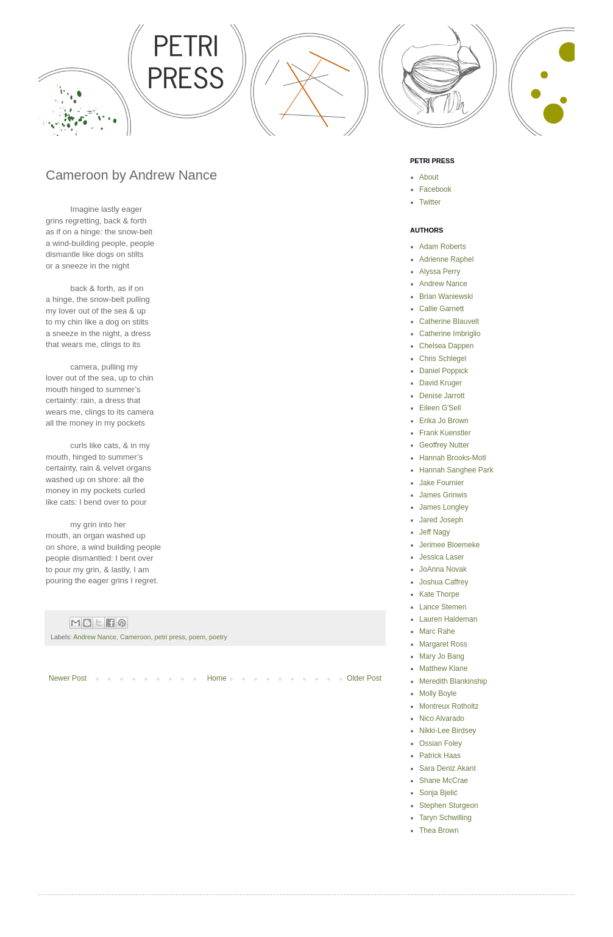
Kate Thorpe (439, 594)
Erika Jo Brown (444, 420)
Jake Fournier (441, 483)
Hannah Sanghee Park (456, 470)
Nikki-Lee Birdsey (447, 730)
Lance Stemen (442, 607)
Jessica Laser (441, 557)
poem (197, 636)
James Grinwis (443, 495)
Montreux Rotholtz (448, 706)
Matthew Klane (443, 668)
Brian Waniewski (446, 296)
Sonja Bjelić (438, 792)
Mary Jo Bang (441, 656)
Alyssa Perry (439, 271)
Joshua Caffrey (444, 582)
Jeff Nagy (434, 532)
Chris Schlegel (442, 358)
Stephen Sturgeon (448, 805)
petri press (169, 636)
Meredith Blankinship (453, 681)
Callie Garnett (441, 308)
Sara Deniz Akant (447, 768)
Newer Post (68, 678)
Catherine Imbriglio (450, 333)
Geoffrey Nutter (444, 445)
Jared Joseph (441, 520)
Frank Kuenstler (445, 433)
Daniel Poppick (443, 371)
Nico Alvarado (441, 718)
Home (217, 678)
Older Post (364, 678)
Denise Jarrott (442, 395)
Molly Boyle (437, 693)
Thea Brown (439, 830)
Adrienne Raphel (446, 259)
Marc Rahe (437, 631)
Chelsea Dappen (446, 346)
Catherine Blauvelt (449, 321)
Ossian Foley (440, 743)
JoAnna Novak (443, 569)
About (428, 177)
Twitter (430, 202)
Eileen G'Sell (440, 408)
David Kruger (440, 383)
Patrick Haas (440, 755)
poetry (218, 636)
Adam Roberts (442, 246)
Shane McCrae (443, 780)
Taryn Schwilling (445, 817)
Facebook (435, 189)
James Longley (444, 507)
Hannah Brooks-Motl (452, 458)
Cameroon (135, 636)
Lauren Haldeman (448, 619)
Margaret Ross (443, 644)
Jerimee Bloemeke (449, 545)
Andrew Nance (94, 636)
